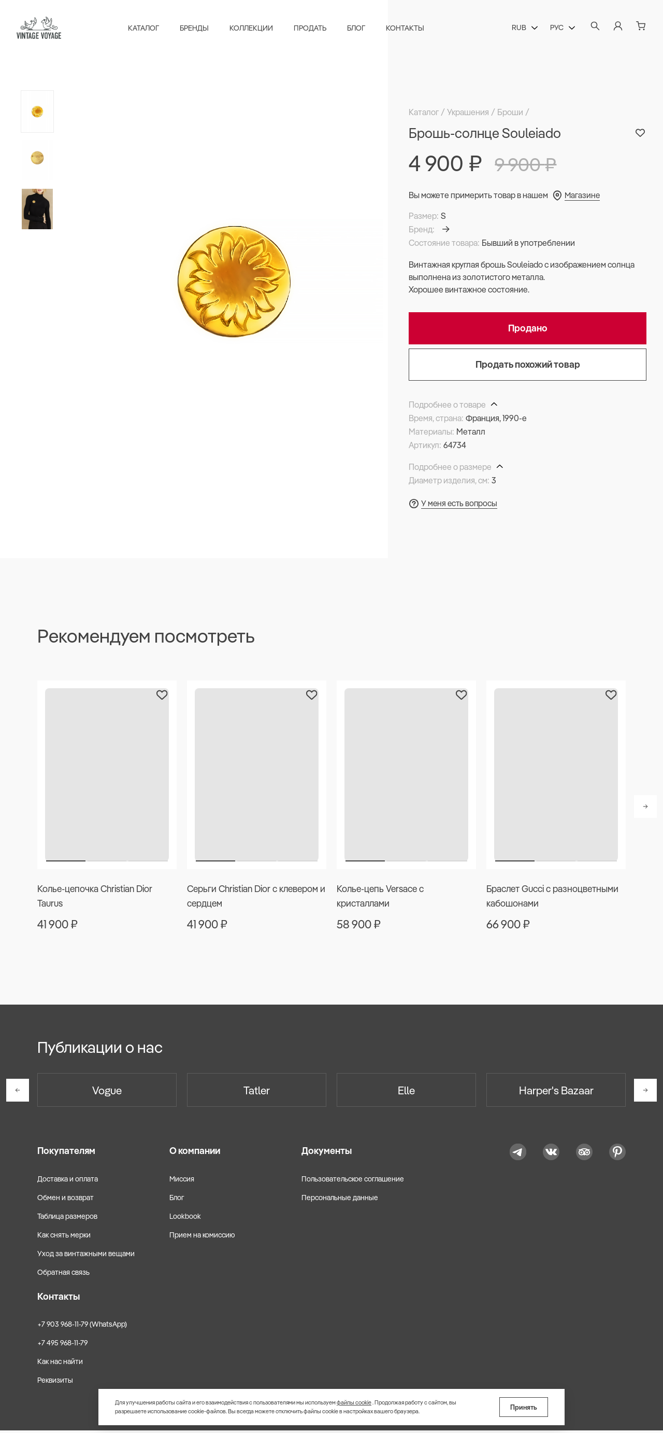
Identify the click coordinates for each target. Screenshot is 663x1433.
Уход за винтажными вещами (86, 1256)
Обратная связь (63, 1274)
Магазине (583, 195)
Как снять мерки (64, 1237)
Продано (527, 328)
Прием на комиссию (202, 1237)
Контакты (407, 29)
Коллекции (253, 29)
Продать (312, 29)
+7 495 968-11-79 (62, 1345)
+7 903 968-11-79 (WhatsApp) (82, 1326)
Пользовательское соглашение (352, 1181)
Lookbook (185, 1218)
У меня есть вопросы (460, 503)
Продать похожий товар (527, 364)
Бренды (196, 29)
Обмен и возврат (65, 1199)
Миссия (181, 1181)
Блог (358, 29)
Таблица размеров (67, 1218)
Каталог (145, 29)
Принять (523, 1407)
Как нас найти (60, 1364)
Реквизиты (55, 1382)
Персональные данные (339, 1199)
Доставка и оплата (67, 1181)
